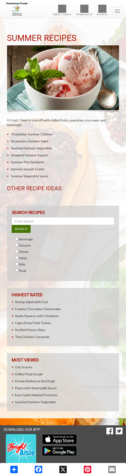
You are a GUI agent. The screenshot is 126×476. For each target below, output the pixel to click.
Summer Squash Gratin (27, 169)
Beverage (26, 239)
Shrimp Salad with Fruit (31, 302)
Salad (23, 258)
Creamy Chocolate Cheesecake (38, 309)
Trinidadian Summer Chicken (31, 134)
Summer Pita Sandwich (27, 162)
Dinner (24, 252)
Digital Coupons (62, 10)
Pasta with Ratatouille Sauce (36, 388)
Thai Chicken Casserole (32, 337)
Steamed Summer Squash (29, 155)
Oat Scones (23, 367)
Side (22, 264)
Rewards (102, 10)
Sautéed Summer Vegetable (31, 148)
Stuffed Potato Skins (30, 330)
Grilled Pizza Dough (29, 374)
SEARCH (21, 229)
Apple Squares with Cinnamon (37, 316)
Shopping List (84, 10)
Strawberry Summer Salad (29, 141)
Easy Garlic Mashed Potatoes (36, 395)
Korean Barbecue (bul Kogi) (35, 381)
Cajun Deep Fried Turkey (33, 323)
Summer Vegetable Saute (29, 176)
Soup (22, 270)
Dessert (25, 245)
